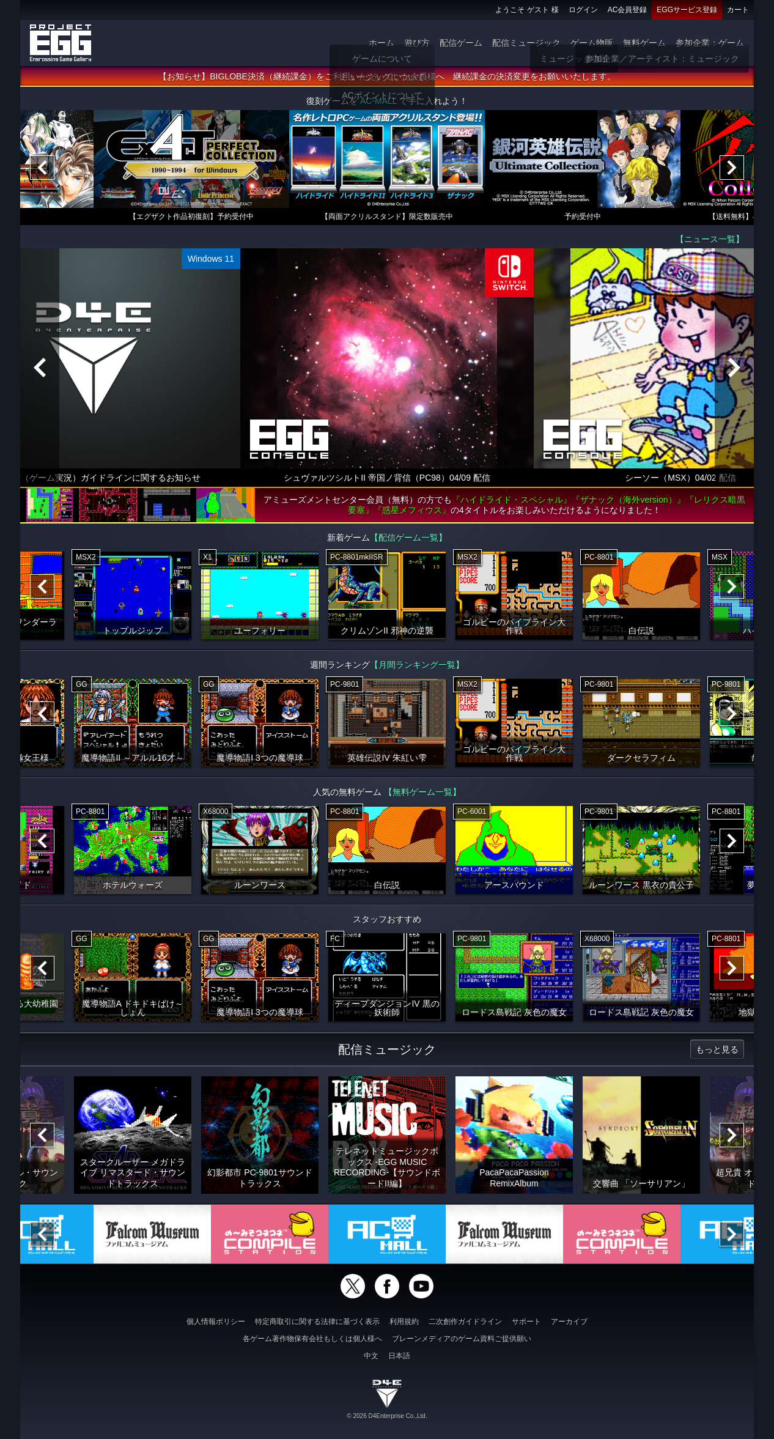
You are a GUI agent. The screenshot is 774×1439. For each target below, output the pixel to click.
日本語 (399, 1355)
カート (738, 10)
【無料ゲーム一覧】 (422, 792)
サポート (526, 1321)
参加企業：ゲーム (710, 43)
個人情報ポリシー (215, 1321)
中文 (371, 1355)
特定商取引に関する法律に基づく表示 (317, 1321)
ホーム (381, 43)
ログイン (583, 10)
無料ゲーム (644, 43)
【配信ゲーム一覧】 (408, 537)
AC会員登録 (627, 10)
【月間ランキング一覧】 (417, 665)
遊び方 (417, 43)
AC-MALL (378, 101)
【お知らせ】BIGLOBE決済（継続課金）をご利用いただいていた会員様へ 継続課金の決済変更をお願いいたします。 (386, 76)
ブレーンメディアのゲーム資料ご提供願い (461, 1338)
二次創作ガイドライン (465, 1321)
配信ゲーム (461, 43)
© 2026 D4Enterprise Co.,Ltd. (387, 1416)
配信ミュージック (526, 43)
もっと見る (717, 1049)
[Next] (732, 167)
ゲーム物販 (591, 43)
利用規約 (404, 1321)
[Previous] (42, 167)
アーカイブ (569, 1321)
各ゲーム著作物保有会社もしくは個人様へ (312, 1338)
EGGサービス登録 (687, 10)
